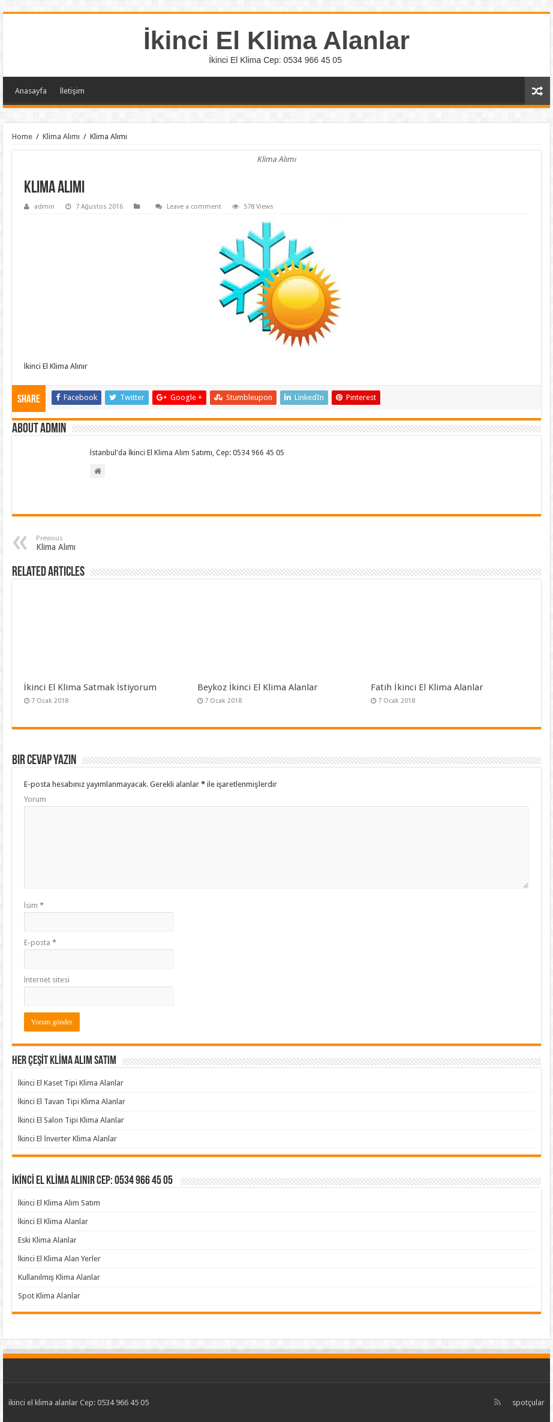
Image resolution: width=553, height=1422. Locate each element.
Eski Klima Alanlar (47, 1239)
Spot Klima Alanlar (49, 1295)
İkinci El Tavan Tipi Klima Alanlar (72, 1101)
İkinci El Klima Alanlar (276, 40)
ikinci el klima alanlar (43, 1402)
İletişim (72, 90)
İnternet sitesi (47, 979)
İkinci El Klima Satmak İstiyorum (90, 687)
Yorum (35, 799)
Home (22, 136)
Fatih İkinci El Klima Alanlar (427, 687)
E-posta (40, 942)
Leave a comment (194, 207)
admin (44, 207)
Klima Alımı (61, 136)
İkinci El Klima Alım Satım (59, 1202)
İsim (34, 905)
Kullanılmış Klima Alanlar (59, 1277)
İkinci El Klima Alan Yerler (59, 1258)
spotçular (528, 1402)
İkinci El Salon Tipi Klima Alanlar (71, 1120)
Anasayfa (31, 90)
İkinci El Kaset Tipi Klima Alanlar (71, 1082)
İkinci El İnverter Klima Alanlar (67, 1138)
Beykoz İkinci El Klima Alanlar (257, 687)
